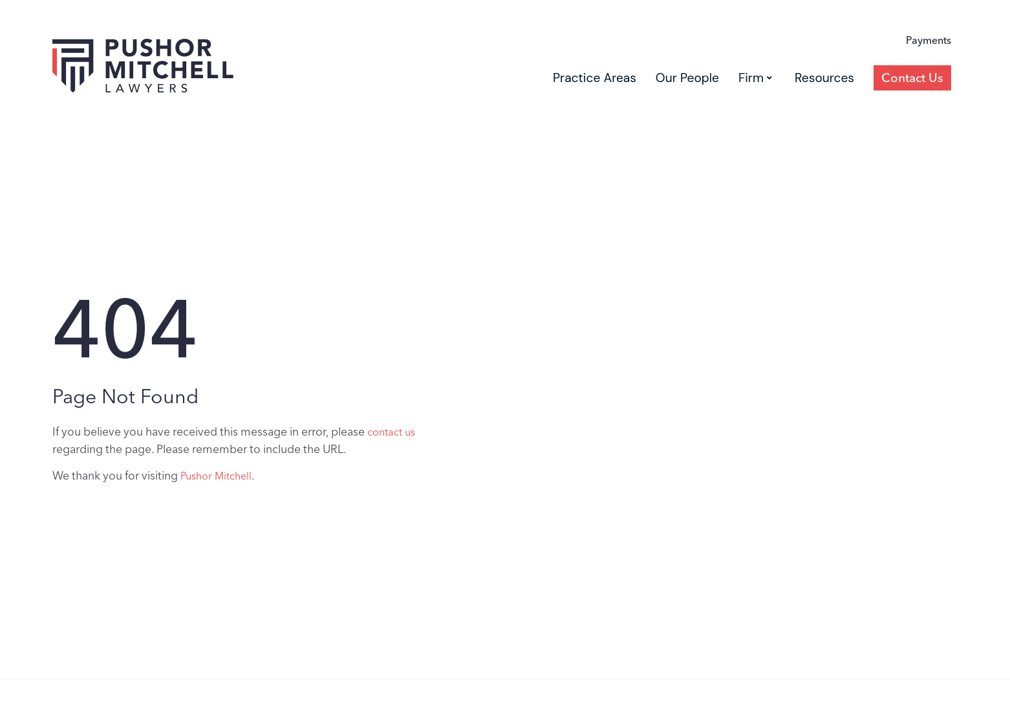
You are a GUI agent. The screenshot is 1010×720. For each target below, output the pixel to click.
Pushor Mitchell (216, 477)
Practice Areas (594, 78)
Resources (824, 78)
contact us (391, 433)
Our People (687, 78)
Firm (755, 78)
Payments (928, 40)
